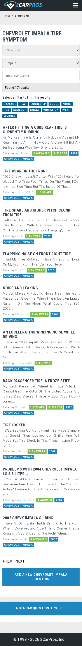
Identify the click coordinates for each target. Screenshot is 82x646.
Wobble (9, 115)
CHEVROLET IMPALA (18, 158)
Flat (23, 104)
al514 (19, 236)
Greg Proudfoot (24, 500)
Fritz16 (19, 270)
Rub (6, 109)
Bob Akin (21, 407)
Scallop (19, 109)
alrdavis (20, 451)
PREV (7, 561)
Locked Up (38, 104)
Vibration (51, 109)
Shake (35, 109)
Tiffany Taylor (23, 363)
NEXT (20, 561)
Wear (66, 109)
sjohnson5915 (24, 192)
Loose (54, 104)
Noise (67, 104)
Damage (10, 104)
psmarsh (21, 539)
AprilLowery (22, 153)
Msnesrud (21, 314)
